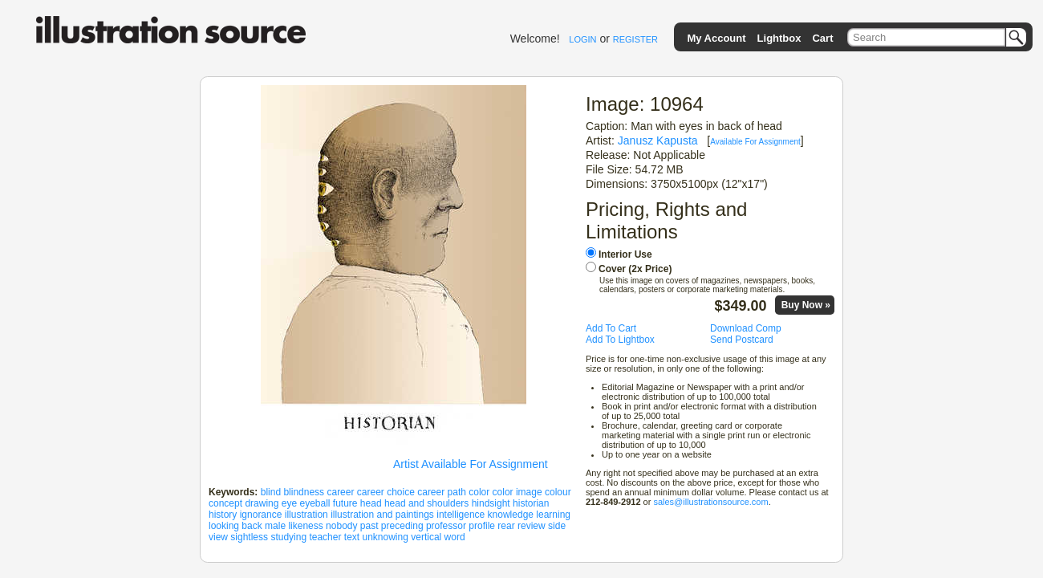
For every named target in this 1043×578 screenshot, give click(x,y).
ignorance (261, 514)
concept (225, 503)
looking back (235, 525)
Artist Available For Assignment (470, 464)
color (479, 492)
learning (553, 514)
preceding (402, 525)
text (351, 537)
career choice (386, 492)
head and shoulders (426, 503)
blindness (303, 492)
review (531, 525)
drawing (261, 503)
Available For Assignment (755, 141)
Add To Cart (611, 328)
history (223, 514)
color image (517, 492)
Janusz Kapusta (658, 140)
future (345, 503)
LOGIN (582, 39)
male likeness (294, 525)
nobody (341, 525)
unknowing (385, 537)
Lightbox (779, 38)
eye (289, 503)
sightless (249, 537)
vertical (426, 537)
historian (531, 503)
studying (288, 537)
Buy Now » (805, 305)
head (371, 503)
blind (271, 492)
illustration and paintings (382, 514)
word (454, 537)
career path (441, 492)
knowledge (511, 514)
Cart (822, 38)
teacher (325, 537)
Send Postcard (741, 339)
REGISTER (635, 39)
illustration (306, 514)
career (340, 492)
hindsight (491, 503)
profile (482, 525)
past (369, 525)
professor (446, 525)
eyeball (314, 503)
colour (558, 492)
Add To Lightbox (620, 339)
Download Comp (745, 328)
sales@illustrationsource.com (710, 502)
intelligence (460, 514)
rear (505, 525)
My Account (716, 38)
